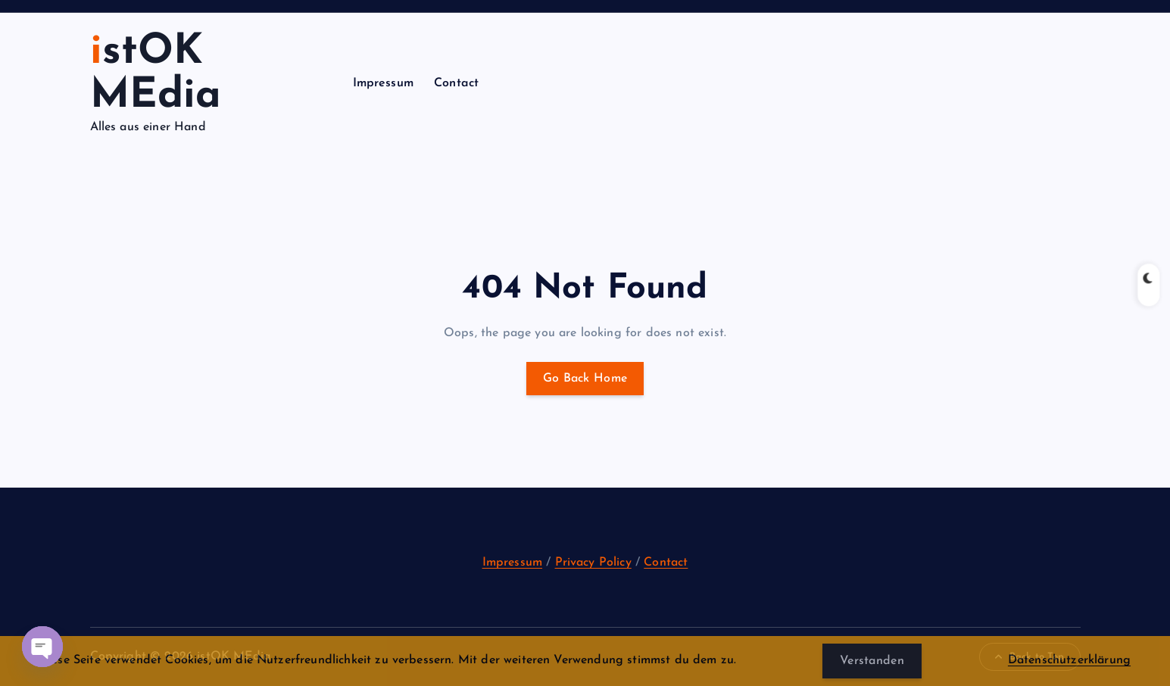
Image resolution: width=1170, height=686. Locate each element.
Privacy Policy (593, 563)
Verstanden (872, 661)
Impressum (383, 83)
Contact (456, 83)
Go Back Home (585, 379)
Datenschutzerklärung (1069, 660)
